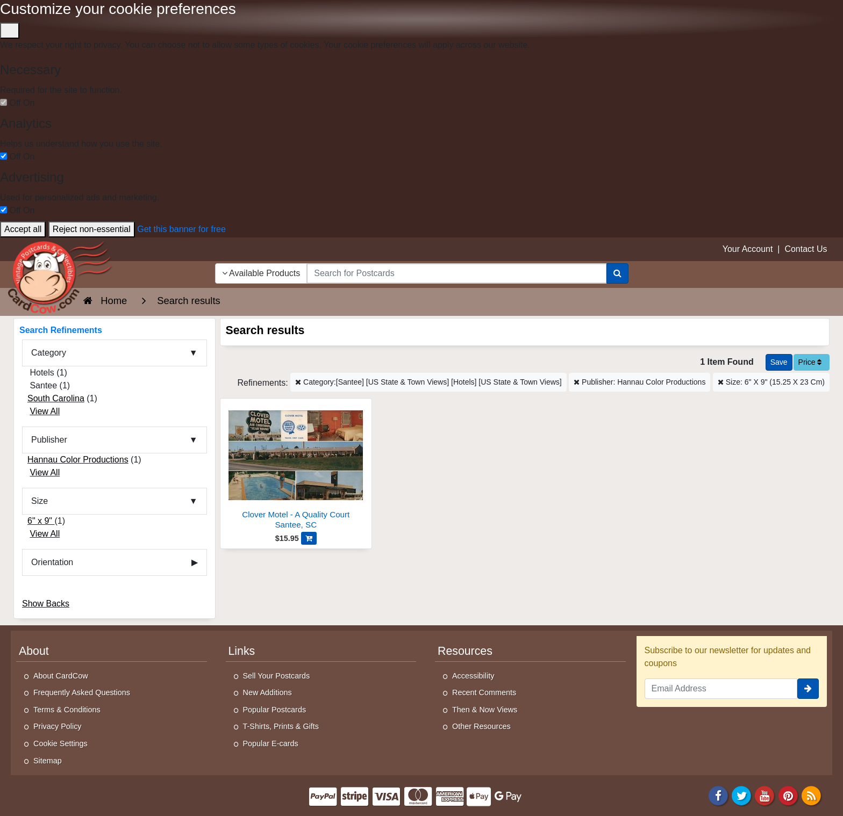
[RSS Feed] (811, 795)
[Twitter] (741, 795)
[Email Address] (721, 688)
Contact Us (805, 249)
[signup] (808, 688)
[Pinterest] (788, 795)
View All (45, 411)
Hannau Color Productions (77, 459)
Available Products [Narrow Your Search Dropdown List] (261, 273)
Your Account (748, 249)
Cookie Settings (60, 743)
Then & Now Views (484, 709)
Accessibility (473, 675)
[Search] (617, 273)
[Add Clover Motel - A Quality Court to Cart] (309, 538)
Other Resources (481, 726)
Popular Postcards (274, 709)
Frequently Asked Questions (81, 692)
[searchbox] (456, 273)
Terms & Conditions (67, 709)
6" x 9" (41, 520)
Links (241, 651)
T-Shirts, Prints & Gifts (281, 726)
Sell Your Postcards (276, 675)
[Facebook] (718, 795)
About (34, 651)
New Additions (267, 692)
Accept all (22, 229)
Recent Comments (484, 692)
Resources (465, 651)
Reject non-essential (92, 229)
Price (810, 362)
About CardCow (60, 675)
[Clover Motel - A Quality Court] (296, 466)
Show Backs (45, 603)
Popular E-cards (270, 743)
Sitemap (47, 760)
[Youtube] (765, 795)
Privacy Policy (57, 726)
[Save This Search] (779, 362)
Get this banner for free (181, 229)
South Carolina (55, 398)
